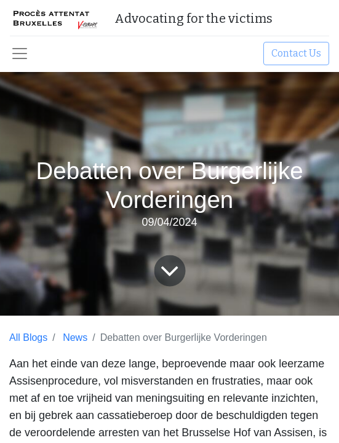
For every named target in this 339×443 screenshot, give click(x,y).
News (75, 337)
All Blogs (28, 337)
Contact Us (296, 53)
